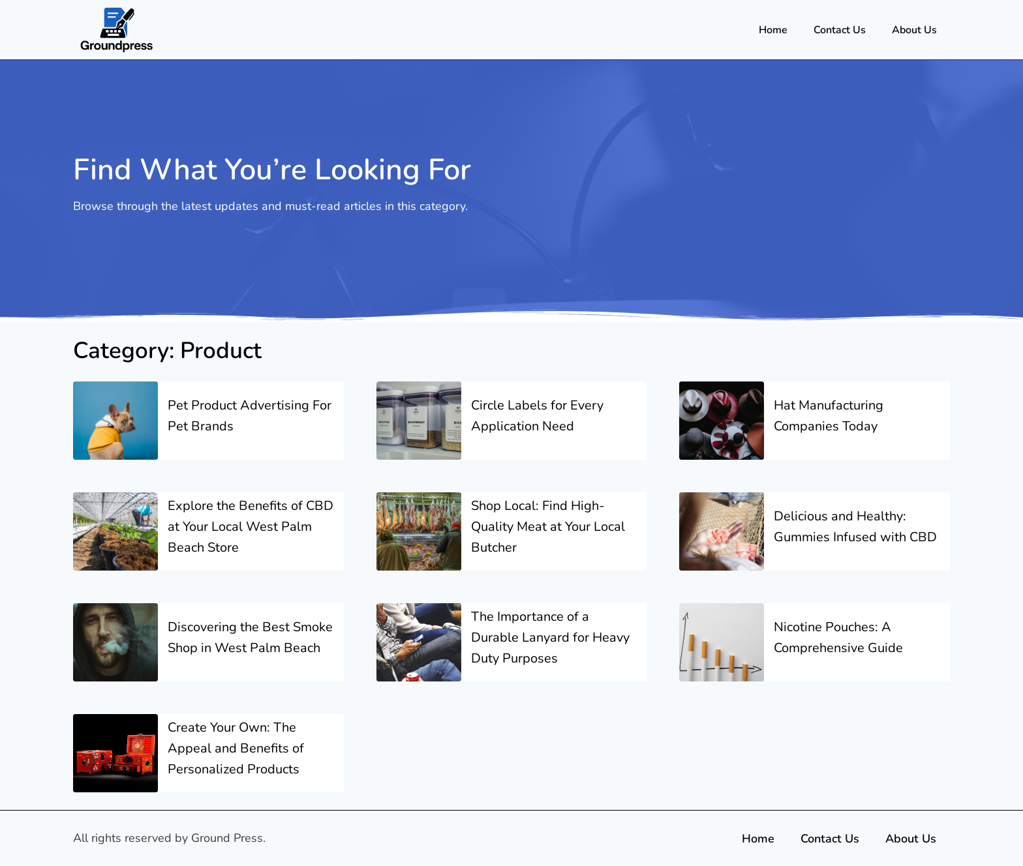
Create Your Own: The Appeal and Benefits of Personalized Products (236, 748)
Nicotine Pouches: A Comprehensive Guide (838, 637)
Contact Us (840, 30)
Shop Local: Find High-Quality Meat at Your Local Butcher (548, 526)
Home (773, 30)
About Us (914, 30)
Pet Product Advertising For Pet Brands (249, 415)
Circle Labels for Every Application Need (537, 415)
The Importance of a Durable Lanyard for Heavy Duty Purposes (550, 637)
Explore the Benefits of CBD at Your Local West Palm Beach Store (250, 526)
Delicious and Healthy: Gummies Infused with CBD (855, 526)
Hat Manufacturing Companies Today (828, 415)
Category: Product (167, 350)
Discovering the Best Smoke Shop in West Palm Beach (250, 637)
